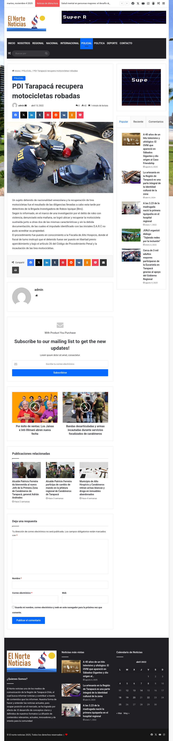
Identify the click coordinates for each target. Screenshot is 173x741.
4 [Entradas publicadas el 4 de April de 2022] (120, 683)
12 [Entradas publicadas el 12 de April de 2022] (127, 690)
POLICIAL (86, 43)
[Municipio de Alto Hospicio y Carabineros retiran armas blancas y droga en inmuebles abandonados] (94, 470)
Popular (123, 121)
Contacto (126, 43)
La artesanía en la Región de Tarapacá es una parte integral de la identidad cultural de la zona (152, 183)
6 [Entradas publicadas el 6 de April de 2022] (134, 683)
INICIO (11, 43)
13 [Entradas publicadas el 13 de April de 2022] (134, 690)
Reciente (138, 121)
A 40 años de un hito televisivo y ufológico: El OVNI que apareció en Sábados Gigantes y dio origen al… (96, 669)
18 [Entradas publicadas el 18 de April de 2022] (120, 697)
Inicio (16, 71)
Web (64, 593)
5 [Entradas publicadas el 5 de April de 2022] (127, 683)
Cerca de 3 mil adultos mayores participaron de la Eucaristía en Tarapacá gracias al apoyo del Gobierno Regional (152, 265)
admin (21, 105)
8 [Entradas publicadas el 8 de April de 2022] (148, 683)
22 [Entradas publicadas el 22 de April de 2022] (148, 697)
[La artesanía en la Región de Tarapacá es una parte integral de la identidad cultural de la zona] (131, 177)
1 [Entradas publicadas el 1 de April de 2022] (148, 676)
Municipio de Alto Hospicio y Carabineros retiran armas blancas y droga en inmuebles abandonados (92, 488)
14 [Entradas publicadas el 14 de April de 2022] (141, 690)
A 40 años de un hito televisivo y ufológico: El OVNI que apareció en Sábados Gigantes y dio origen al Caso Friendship (151, 149)
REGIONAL (38, 43)
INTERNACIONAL (69, 43)
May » (126, 713)
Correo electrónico (22, 593)
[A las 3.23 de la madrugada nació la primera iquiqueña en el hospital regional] (131, 208)
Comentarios (156, 121)
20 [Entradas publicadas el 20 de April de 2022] (134, 697)
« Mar (119, 713)
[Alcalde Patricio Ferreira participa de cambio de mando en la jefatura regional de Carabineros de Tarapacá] (60, 470)
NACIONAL (52, 43)
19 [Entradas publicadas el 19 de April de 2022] (127, 697)
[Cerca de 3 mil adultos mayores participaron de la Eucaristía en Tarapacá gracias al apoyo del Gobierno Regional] (131, 255)
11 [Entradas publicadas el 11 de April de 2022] (120, 690)
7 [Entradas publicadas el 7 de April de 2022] (141, 683)
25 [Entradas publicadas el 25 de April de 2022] (120, 704)
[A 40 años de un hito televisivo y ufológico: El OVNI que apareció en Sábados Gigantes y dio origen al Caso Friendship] (131, 139)
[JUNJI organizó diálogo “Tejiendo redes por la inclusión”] (131, 235)
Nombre (17, 578)
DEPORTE (112, 43)
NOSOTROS (23, 43)
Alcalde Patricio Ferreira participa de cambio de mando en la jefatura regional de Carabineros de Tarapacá (59, 488)
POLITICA (99, 43)
